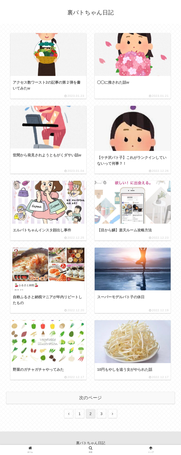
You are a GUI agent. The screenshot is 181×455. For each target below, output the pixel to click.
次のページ (90, 398)
